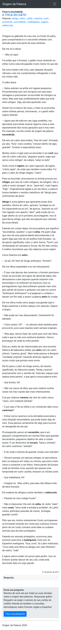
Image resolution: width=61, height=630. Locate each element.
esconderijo (20, 22)
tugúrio (44, 22)
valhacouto (7, 25)
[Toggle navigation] (54, 4)
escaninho (7, 22)
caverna (38, 18)
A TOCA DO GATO (14, 15)
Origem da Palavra (14, 4)
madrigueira (33, 22)
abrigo (15, 18)
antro (22, 18)
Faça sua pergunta (15, 613)
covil (46, 18)
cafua (30, 18)
